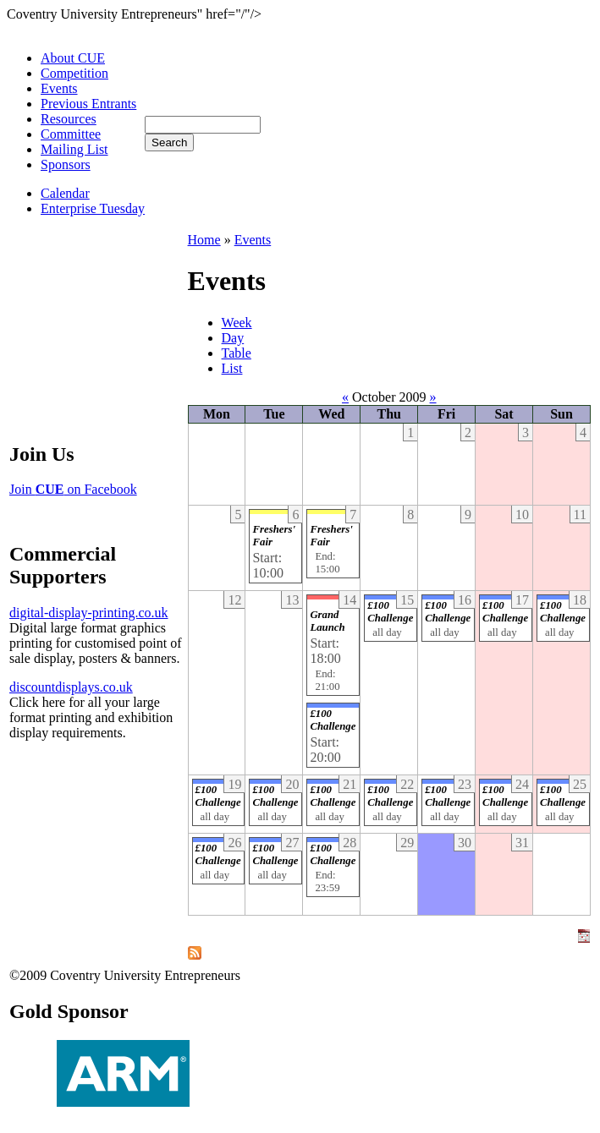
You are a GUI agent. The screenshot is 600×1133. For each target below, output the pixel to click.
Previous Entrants (88, 103)
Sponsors (66, 164)
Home (204, 240)
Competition (74, 73)
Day (233, 338)
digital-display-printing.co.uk (88, 612)
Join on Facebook (73, 489)
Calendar (65, 193)
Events (59, 88)
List (232, 368)
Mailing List (74, 149)
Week (237, 322)
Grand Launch (327, 621)
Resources (68, 119)
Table (236, 353)
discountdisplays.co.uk (71, 687)
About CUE (73, 58)
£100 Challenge (332, 720)
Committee (71, 134)
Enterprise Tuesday (93, 208)
